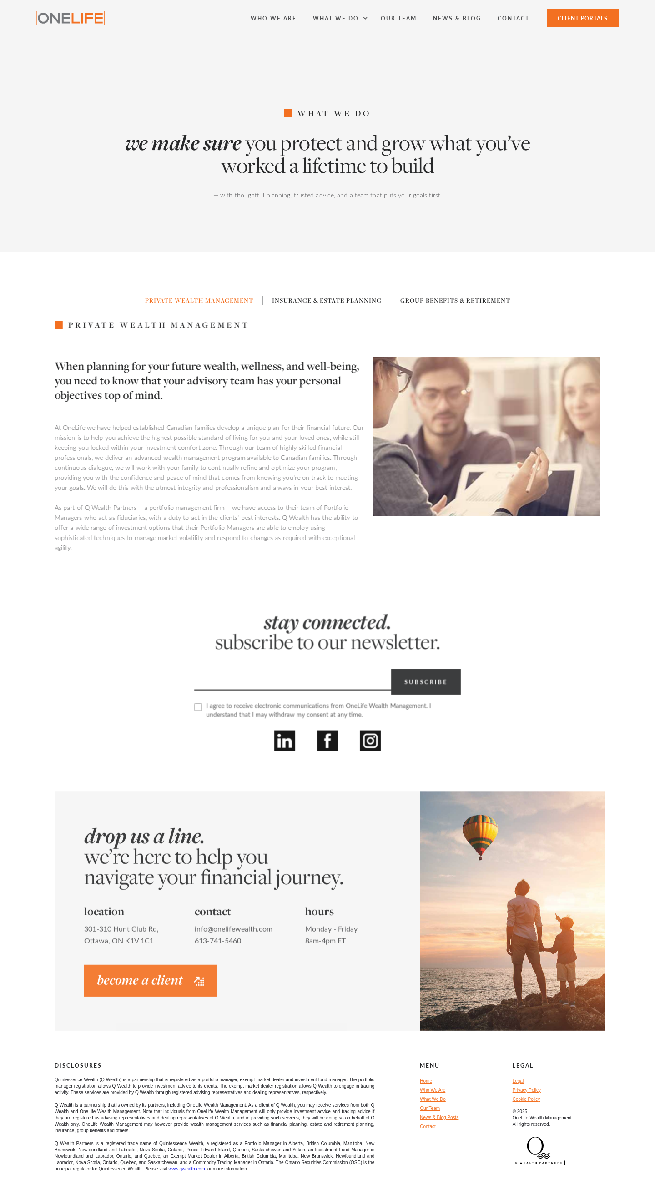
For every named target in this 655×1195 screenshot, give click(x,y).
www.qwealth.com (187, 1168)
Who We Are (432, 1090)
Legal (518, 1081)
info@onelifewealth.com (233, 933)
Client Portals (583, 18)
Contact (427, 1126)
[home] (70, 18)
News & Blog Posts (439, 1117)
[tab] (199, 300)
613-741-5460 (218, 945)
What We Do (433, 1099)
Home (426, 1081)
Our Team (430, 1108)
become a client (150, 984)
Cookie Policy (526, 1099)
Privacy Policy (527, 1090)
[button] (339, 18)
